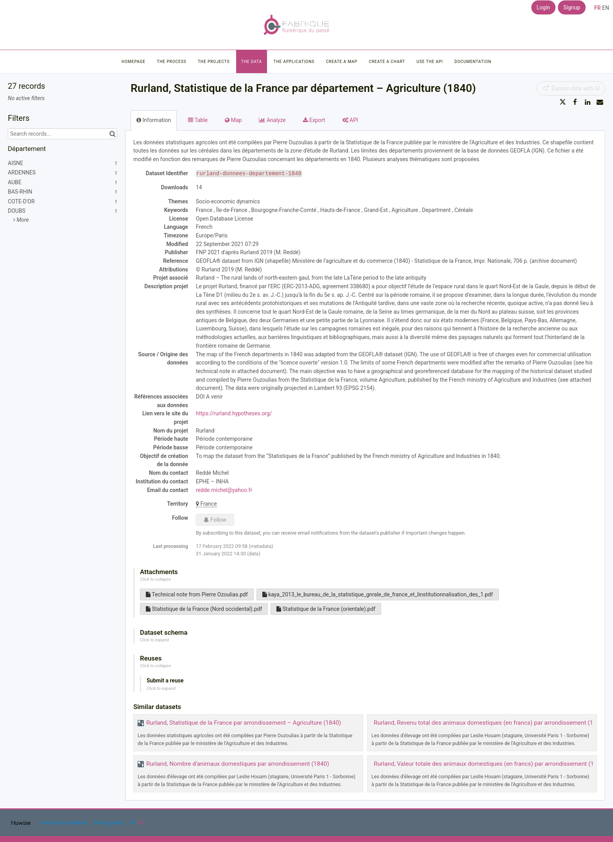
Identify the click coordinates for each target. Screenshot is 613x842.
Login (543, 7)
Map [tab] (233, 120)
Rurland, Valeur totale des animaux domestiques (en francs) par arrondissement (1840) (490, 763)
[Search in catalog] (112, 133)
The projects (213, 61)
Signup (571, 7)
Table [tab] (198, 120)
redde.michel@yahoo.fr (224, 490)
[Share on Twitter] (562, 102)
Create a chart (387, 61)
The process (171, 61)
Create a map (341, 61)
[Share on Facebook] (575, 102)
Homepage (133, 61)
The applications (294, 61)
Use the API (430, 61)
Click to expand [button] (154, 640)
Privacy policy (109, 823)
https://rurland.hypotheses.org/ (234, 413)
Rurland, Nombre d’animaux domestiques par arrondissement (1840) (237, 763)
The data (251, 61)
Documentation (472, 61)
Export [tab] (314, 120)
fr (597, 8)
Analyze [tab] (272, 120)
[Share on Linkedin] (587, 102)
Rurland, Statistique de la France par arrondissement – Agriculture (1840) (243, 722)
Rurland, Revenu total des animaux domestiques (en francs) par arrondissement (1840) (490, 722)
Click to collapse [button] (155, 579)
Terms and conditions (64, 823)
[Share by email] (599, 102)
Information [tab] (153, 120)
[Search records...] (62, 133)
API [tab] (350, 120)
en (605, 8)
